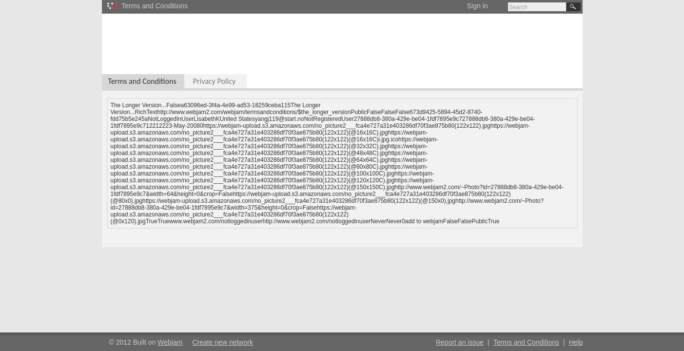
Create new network (222, 342)
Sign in (477, 6)
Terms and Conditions (142, 81)
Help (576, 342)
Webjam (169, 342)
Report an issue (460, 342)
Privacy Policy (214, 81)
